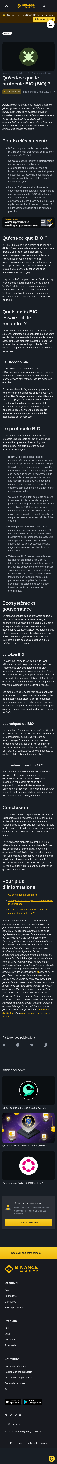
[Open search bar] (43, 6)
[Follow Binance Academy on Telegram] (15, 1415)
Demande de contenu (16, 1383)
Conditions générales (16, 1366)
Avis (7, 1389)
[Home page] (25, 6)
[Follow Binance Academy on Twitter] (10, 1415)
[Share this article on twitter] (4, 1045)
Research (10, 1339)
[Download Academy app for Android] (32, 1402)
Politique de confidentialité (18, 1372)
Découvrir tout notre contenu (28, 1253)
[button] (51, 6)
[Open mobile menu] (51, 6)
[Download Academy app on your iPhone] (13, 1402)
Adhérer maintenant (44, 19)
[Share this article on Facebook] (18, 1045)
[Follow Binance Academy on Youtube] (20, 1415)
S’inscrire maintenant (28, 1222)
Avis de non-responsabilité (18, 1377)
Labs (7, 1334)
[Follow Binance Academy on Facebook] (6, 1415)
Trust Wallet (11, 1345)
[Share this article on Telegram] (31, 1045)
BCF (7, 1328)
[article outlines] (51, 24)
